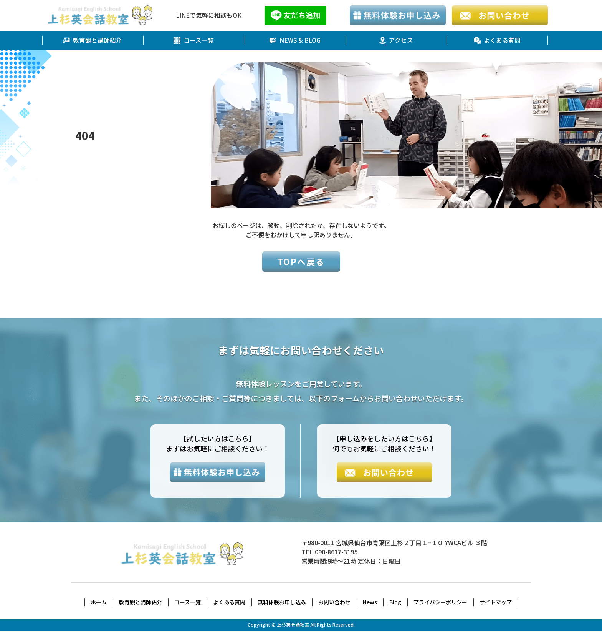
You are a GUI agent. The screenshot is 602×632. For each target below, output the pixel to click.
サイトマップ (496, 603)
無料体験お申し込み (282, 603)
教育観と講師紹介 (92, 40)
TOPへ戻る (301, 261)
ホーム (99, 603)
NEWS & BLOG (295, 40)
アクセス (396, 40)
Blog (395, 603)
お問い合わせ (334, 603)
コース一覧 (194, 40)
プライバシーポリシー (440, 603)
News (370, 603)
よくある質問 (497, 40)
